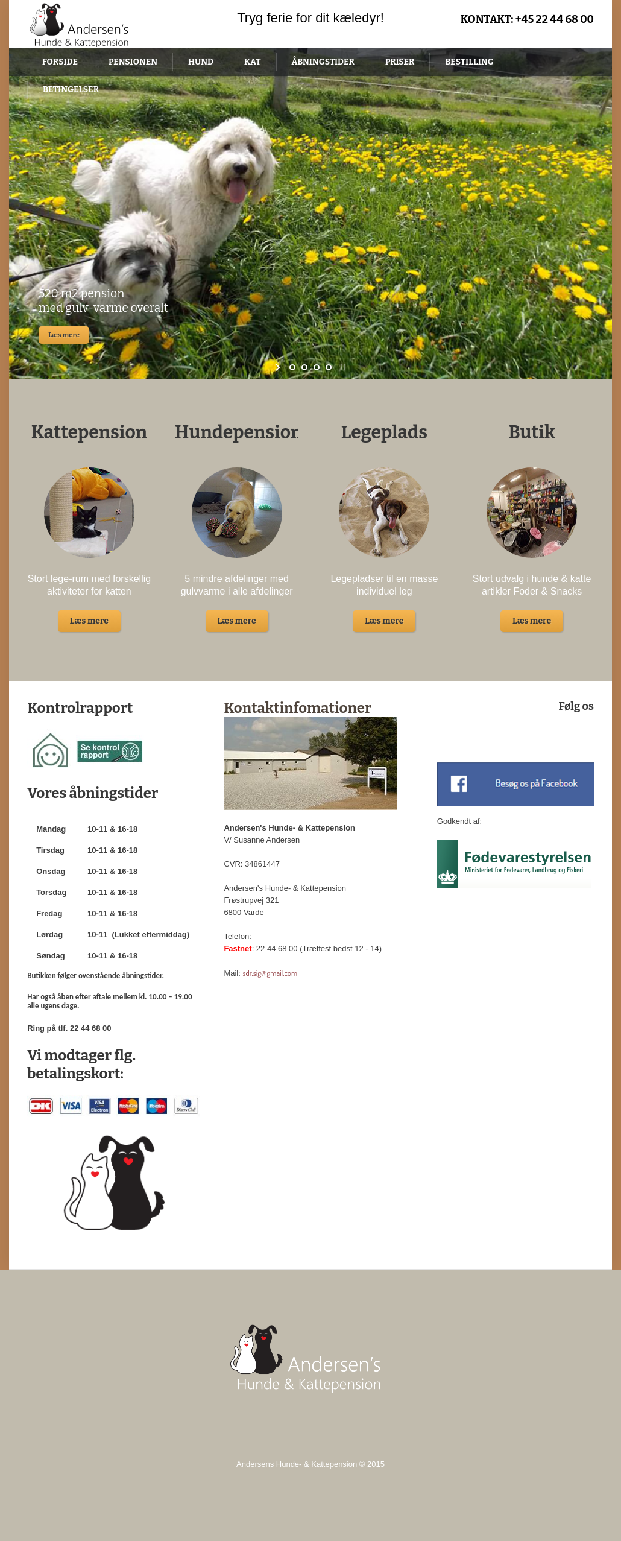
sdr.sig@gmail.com (269, 973)
